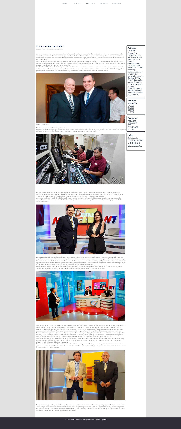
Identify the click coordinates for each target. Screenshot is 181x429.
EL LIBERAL (133, 127)
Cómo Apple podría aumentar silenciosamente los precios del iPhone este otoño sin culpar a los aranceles (135, 89)
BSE (129, 125)
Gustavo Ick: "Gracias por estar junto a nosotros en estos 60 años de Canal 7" (135, 57)
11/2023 (131, 112)
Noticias (131, 129)
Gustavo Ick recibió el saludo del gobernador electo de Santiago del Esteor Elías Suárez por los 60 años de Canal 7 (135, 77)
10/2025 (131, 106)
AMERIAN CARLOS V (132, 122)
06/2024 (131, 110)
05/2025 (131, 108)
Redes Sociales (133, 138)
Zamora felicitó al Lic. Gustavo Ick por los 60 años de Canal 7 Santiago (135, 67)
